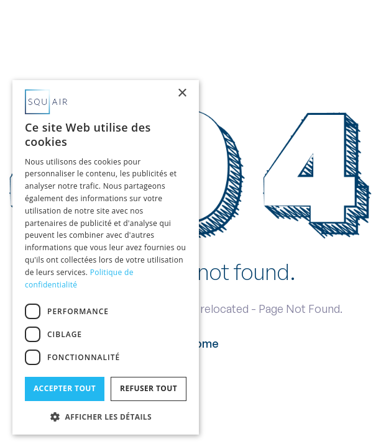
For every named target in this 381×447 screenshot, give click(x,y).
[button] (105, 415)
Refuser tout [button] (148, 388)
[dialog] (105, 257)
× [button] (181, 93)
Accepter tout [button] (65, 388)
